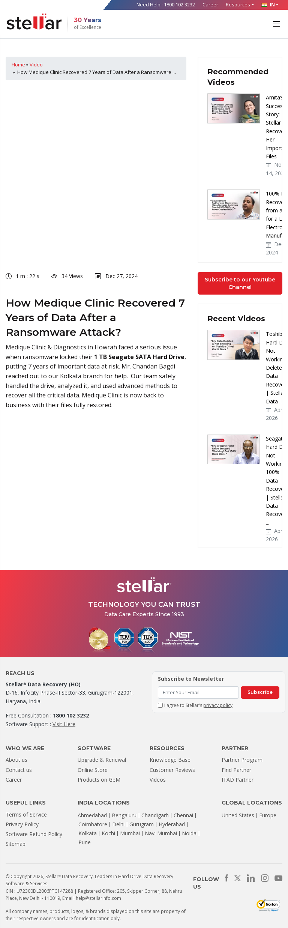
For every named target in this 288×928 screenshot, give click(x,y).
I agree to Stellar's (198, 705)
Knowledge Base (170, 759)
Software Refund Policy (34, 834)
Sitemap (16, 843)
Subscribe (260, 692)
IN (268, 4)
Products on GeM (99, 779)
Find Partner (236, 769)
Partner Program (242, 759)
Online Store (93, 769)
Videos (158, 779)
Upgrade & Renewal (102, 759)
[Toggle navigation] (277, 23)
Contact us (19, 769)
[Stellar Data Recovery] (34, 21)
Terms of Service (26, 814)
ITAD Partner (238, 779)
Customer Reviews (172, 769)
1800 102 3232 (179, 4)
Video (36, 64)
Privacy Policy (22, 824)
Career (210, 4)
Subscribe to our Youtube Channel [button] (240, 283)
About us (16, 759)
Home (18, 64)
